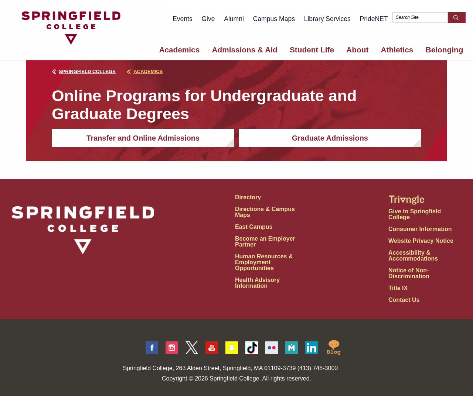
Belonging (444, 49)
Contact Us (403, 300)
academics (144, 71)
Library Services (327, 19)
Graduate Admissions (330, 138)
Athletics (397, 49)
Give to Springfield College (414, 214)
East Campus (253, 227)
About (357, 49)
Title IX (398, 288)
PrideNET (374, 19)
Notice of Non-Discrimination (408, 273)
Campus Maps (274, 19)
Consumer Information (420, 229)
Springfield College (84, 71)
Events (183, 19)
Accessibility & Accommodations (413, 255)
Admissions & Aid (244, 49)
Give (208, 19)
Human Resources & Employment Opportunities (264, 262)
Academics (179, 49)
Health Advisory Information (257, 283)
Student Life (312, 49)
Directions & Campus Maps (265, 212)
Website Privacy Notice (420, 241)
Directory (248, 197)
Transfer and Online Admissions (143, 138)
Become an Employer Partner (265, 241)
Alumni (234, 19)
